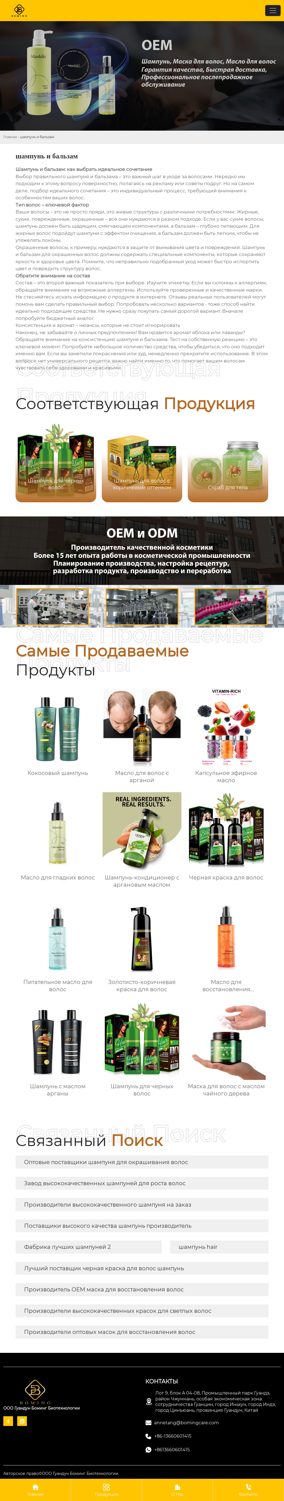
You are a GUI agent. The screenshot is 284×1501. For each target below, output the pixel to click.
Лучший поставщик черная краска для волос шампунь (104, 1268)
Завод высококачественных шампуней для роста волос (105, 1183)
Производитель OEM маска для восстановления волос (104, 1289)
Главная (10, 137)
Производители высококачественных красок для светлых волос (117, 1311)
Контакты (248, 1490)
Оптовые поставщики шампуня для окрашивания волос (106, 1162)
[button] (257, 461)
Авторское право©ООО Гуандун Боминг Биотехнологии (60, 1473)
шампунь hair (198, 1247)
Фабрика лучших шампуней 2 (67, 1247)
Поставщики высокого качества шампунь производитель (107, 1225)
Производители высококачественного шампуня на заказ (107, 1204)
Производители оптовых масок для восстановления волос (109, 1332)
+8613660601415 (172, 1449)
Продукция (106, 1490)
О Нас (177, 1490)
